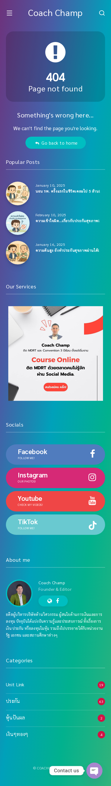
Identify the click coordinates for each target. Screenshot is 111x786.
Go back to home (56, 143)
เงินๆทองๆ (17, 734)
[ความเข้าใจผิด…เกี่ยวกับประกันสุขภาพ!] (18, 223)
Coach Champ (55, 12)
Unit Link (15, 684)
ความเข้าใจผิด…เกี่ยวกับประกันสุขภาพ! (67, 220)
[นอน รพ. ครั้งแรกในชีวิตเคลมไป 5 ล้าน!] (18, 193)
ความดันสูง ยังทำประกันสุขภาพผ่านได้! (67, 250)
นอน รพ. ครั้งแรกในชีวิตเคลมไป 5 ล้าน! (68, 191)
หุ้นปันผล (15, 717)
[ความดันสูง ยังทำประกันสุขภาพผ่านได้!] (18, 252)
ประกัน (13, 701)
